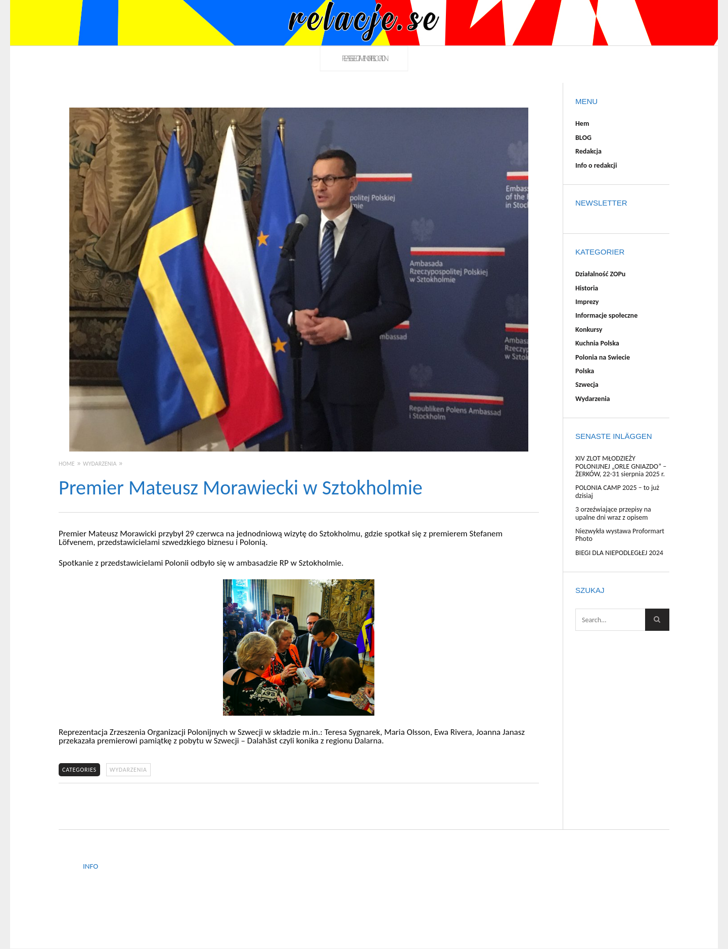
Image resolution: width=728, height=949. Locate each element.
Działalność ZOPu (600, 274)
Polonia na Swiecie (602, 357)
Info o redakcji (596, 165)
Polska (584, 371)
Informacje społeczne (606, 315)
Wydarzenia (128, 769)
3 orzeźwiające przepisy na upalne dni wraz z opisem (613, 513)
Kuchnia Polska (597, 343)
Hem (582, 123)
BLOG (583, 137)
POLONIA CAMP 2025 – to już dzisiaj (617, 491)
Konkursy (588, 329)
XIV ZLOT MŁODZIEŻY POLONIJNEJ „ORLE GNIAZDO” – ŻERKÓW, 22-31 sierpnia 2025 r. (620, 466)
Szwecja (587, 384)
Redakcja (588, 151)
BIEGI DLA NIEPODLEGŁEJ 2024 (619, 552)
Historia (586, 288)
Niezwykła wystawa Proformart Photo (619, 535)
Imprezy (587, 301)
